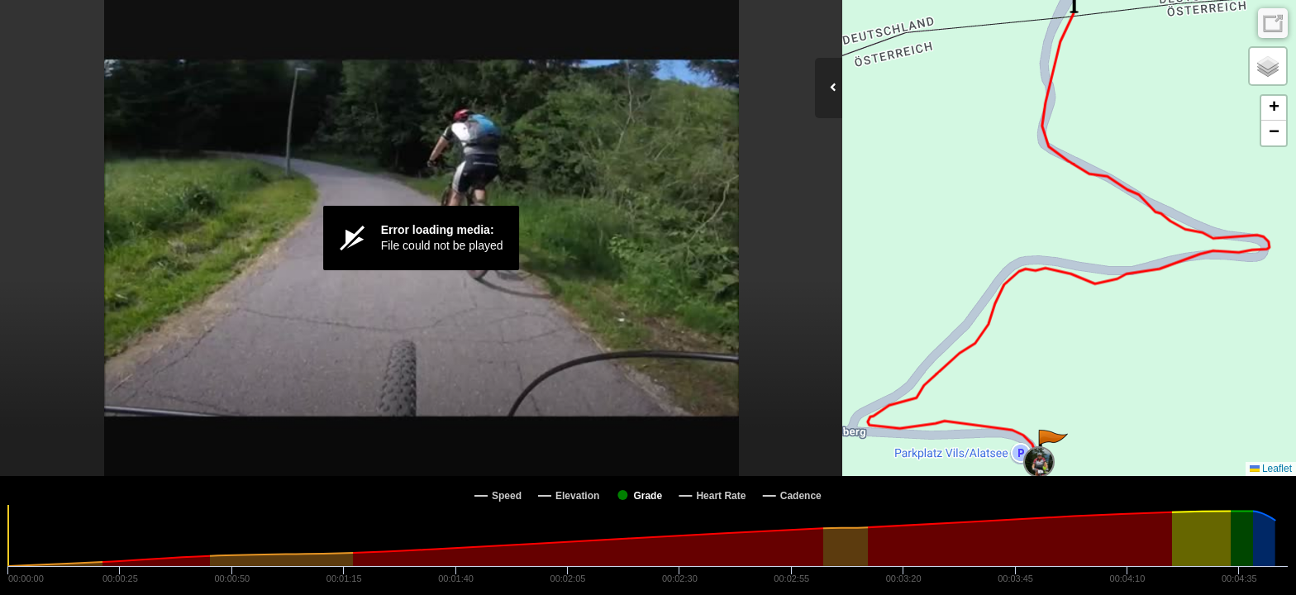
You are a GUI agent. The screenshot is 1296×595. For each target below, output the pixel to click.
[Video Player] (421, 238)
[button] (1052, 446)
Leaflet (1271, 468)
